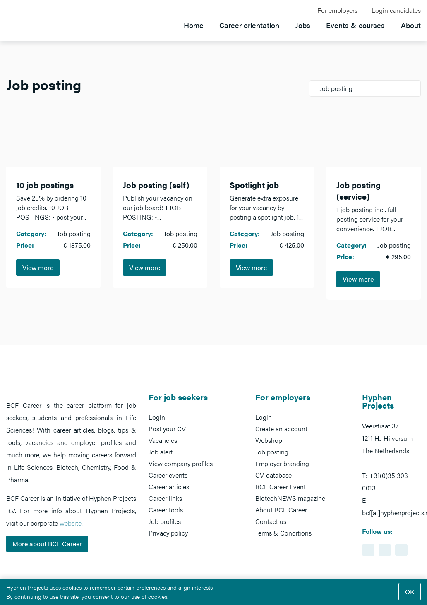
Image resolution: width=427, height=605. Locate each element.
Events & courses (355, 24)
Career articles (169, 486)
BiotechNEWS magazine (290, 498)
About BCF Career (281, 509)
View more (37, 267)
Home (191, 24)
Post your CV (167, 428)
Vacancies (163, 440)
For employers (338, 10)
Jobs (301, 24)
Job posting (271, 452)
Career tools (166, 509)
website (71, 523)
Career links (165, 498)
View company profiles (181, 463)
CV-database (273, 475)
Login (157, 417)
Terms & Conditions (283, 533)
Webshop (268, 440)
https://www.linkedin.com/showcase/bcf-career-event (368, 550)
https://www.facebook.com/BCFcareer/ (385, 550)
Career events (168, 475)
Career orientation (248, 24)
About (411, 24)
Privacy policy (168, 533)
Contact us (270, 521)
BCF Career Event (280, 486)
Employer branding (282, 463)
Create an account (281, 428)
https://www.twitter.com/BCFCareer (401, 550)
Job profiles (165, 521)
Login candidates (396, 10)
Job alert (161, 452)
